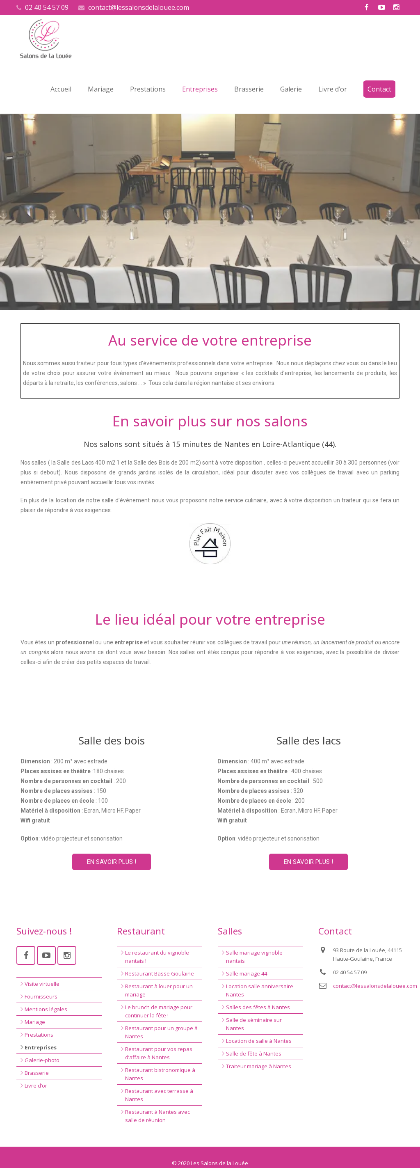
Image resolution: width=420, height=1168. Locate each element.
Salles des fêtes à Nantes (258, 1007)
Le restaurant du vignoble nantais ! (157, 956)
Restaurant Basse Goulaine (159, 973)
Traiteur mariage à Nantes (258, 1066)
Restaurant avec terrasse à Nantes (159, 1095)
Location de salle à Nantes (259, 1040)
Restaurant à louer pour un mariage (159, 990)
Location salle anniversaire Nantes (259, 990)
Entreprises (41, 1047)
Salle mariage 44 (246, 973)
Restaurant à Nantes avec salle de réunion (157, 1116)
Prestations (39, 1034)
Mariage (35, 1022)
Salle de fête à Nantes (253, 1053)
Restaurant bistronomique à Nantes (160, 1074)
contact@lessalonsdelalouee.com (138, 7)
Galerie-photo (42, 1060)
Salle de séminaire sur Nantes (254, 1024)
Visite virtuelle (42, 983)
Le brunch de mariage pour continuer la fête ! (158, 1011)
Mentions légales (46, 1009)
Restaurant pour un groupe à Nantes (161, 1032)
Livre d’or (36, 1085)
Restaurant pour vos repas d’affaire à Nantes (158, 1053)
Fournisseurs (41, 996)
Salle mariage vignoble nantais (254, 956)
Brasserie (37, 1072)
